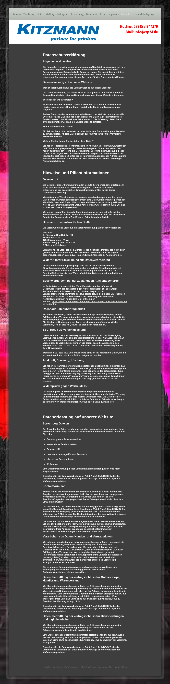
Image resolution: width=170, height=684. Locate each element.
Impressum (114, 14)
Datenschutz (126, 14)
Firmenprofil (91, 14)
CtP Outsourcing (76, 14)
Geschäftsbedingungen (145, 14)
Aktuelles (17, 14)
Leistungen (62, 14)
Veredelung (28, 14)
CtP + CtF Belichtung (45, 14)
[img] (85, 32)
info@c (54, 245)
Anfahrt (103, 14)
